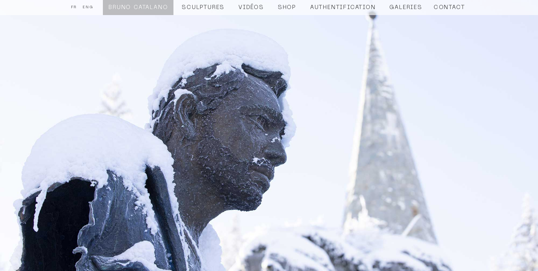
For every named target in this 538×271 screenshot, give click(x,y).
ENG (88, 7)
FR (74, 7)
